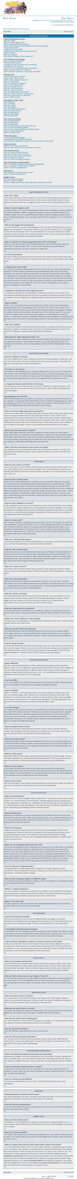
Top (5, 204)
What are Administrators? (12, 121)
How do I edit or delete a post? (14, 78)
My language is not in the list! (13, 66)
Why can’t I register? (10, 55)
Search (71, 18)
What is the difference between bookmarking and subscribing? (24, 164)
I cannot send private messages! (14, 137)
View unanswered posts (10, 29)
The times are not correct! (12, 63)
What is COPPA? (9, 53)
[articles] (58, 22)
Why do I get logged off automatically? (16, 44)
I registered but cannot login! (13, 49)
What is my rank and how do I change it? (17, 70)
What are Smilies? (10, 105)
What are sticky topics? (11, 112)
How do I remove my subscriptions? (15, 168)
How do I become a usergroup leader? (16, 127)
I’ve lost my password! (11, 48)
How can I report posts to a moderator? (16, 92)
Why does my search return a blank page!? (18, 156)
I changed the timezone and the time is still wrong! (20, 65)
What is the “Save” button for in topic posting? (19, 94)
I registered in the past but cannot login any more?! (20, 51)
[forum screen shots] (67, 22)
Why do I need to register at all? (14, 42)
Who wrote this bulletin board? (14, 179)
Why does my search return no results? (16, 154)
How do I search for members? (14, 158)
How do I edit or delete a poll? (13, 85)
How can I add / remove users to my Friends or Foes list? (22, 147)
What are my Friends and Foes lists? (16, 146)
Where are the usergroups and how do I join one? (20, 126)
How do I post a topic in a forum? (14, 76)
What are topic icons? (11, 116)
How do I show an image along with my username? (20, 68)
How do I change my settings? (14, 61)
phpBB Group (62, 1122)
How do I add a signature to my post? (16, 80)
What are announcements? (12, 111)
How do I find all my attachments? (15, 174)
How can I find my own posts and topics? (17, 159)
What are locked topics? (11, 114)
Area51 (49, 1137)
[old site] (53, 22)
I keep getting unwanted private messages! (18, 139)
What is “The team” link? (12, 133)
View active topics (23, 29)
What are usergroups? (11, 124)
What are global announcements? (15, 109)
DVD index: (35, 20)
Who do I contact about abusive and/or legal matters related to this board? (28, 182)
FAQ (64, 18)
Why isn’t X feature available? (13, 181)
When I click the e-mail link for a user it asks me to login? (22, 71)
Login (5, 18)
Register (13, 18)
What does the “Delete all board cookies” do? (18, 56)
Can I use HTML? (9, 104)
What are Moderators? (11, 122)
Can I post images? (10, 107)
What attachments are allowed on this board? (18, 172)
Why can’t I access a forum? (13, 87)
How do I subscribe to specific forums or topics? (19, 166)
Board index (7, 31)
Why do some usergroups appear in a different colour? (21, 129)
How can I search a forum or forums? (16, 152)
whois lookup (12, 1151)
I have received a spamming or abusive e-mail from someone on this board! (28, 141)
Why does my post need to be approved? (17, 95)
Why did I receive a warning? (13, 90)
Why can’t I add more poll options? (15, 83)
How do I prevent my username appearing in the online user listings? (26, 46)
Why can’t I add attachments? (13, 88)
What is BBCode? (9, 102)
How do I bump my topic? (12, 97)
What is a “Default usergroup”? (14, 131)
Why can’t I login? (9, 41)
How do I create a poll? (11, 81)
